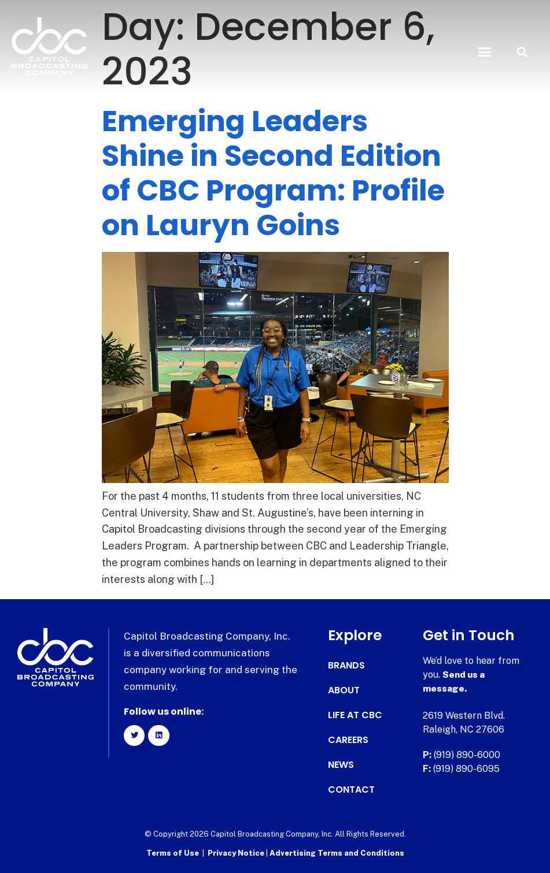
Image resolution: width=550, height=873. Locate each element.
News (341, 765)
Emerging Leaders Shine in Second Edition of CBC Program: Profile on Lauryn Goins (273, 173)
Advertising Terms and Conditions (337, 853)
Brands (346, 665)
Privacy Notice (237, 853)
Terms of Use (172, 853)
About (344, 690)
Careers (348, 740)
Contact (351, 790)
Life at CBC (355, 715)
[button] (485, 52)
